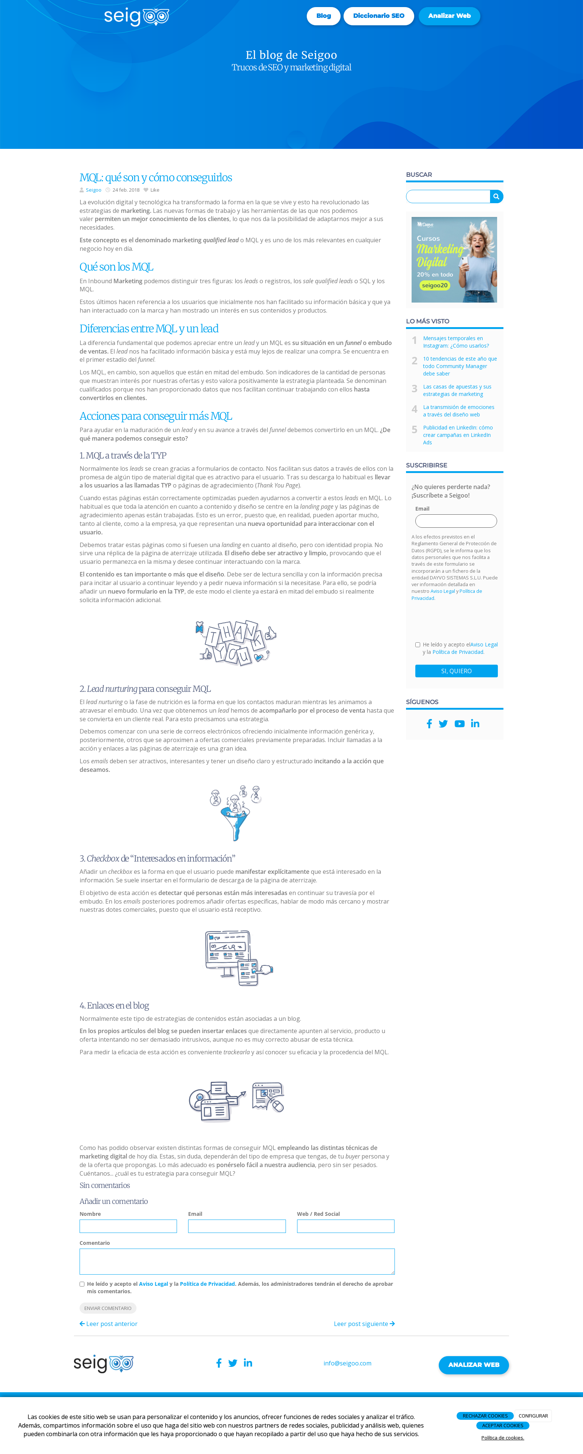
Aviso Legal (153, 1283)
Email (195, 1213)
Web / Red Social (318, 1213)
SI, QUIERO (456, 671)
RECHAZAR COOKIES (485, 1415)
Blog (323, 15)
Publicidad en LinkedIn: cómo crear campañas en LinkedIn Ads (458, 435)
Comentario (95, 1242)
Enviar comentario (108, 1308)
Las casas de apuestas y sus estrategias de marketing (457, 390)
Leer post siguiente (364, 1324)
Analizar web (449, 15)
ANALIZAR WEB (473, 1364)
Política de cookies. (502, 1437)
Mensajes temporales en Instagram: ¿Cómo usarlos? (456, 342)
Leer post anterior (109, 1324)
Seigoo (94, 189)
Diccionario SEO (379, 15)
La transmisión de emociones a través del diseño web (459, 410)
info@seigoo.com (347, 1363)
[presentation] (471, 620)
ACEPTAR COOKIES (503, 1425)
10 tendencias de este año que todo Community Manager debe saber (460, 366)
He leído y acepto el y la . (456, 648)
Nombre (90, 1213)
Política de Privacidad (207, 1283)
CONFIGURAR (533, 1415)
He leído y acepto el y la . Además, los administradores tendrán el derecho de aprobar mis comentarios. (240, 1287)
